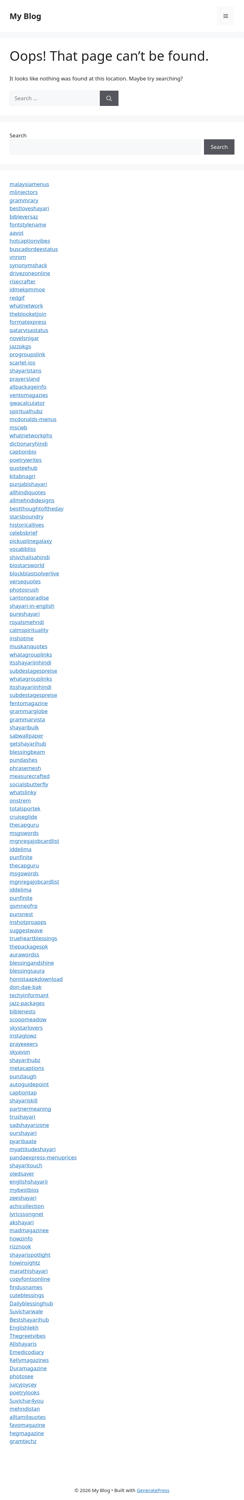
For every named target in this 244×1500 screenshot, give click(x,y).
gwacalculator (27, 402)
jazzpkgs (20, 346)
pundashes (23, 759)
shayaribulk (24, 727)
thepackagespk (29, 946)
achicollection (27, 1206)
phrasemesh (25, 768)
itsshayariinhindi (30, 662)
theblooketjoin (28, 313)
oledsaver (22, 1173)
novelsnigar (24, 338)
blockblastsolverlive (34, 573)
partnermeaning (30, 1108)
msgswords (24, 833)
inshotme (21, 638)
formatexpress (28, 321)
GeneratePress (153, 1490)
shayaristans (25, 370)
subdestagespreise (33, 670)
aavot (17, 232)
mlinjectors (24, 192)
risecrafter (23, 281)
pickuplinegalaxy (31, 541)
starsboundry (27, 516)
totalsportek (25, 808)
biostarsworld (27, 565)
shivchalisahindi (30, 557)
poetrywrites (26, 459)
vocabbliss (23, 548)
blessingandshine (32, 962)
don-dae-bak (26, 986)
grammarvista (27, 719)
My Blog (25, 15)
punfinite (21, 857)
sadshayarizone (29, 1124)
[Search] (109, 98)
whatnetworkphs (31, 435)
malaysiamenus (29, 184)
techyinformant (29, 995)
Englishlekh (24, 1327)
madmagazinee (29, 1230)
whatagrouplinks (31, 654)
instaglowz (23, 1035)
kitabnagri (23, 476)
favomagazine (27, 1424)
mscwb (18, 427)
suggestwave (26, 930)
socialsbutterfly (29, 784)
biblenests (23, 1011)
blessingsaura (27, 970)
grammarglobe (29, 711)
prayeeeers (24, 1043)
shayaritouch (26, 1165)
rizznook (20, 1246)
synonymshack (28, 265)
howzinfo (21, 1238)
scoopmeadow (28, 1019)
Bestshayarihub (29, 1319)
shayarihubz (25, 1060)
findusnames (26, 1287)
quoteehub (23, 467)
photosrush (24, 589)
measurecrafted (30, 776)
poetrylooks (24, 1392)
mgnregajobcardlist (34, 840)
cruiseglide (23, 816)
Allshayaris (23, 1343)
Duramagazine (28, 1368)
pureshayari (25, 613)
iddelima (20, 849)
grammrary (24, 200)
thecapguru (24, 824)
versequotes (25, 581)
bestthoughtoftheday (37, 508)
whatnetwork (26, 305)
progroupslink (27, 354)
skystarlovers (26, 1027)
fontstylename (28, 224)
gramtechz (23, 1441)
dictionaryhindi (29, 443)
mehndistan (25, 1408)
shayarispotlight (30, 1254)
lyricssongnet (26, 1214)
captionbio (23, 451)
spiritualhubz (26, 411)
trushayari (22, 1116)
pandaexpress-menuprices (43, 1157)
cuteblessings (27, 1295)
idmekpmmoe (27, 289)
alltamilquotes (28, 1416)
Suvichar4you (27, 1400)
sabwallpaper (27, 735)
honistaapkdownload (36, 979)
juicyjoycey (23, 1384)
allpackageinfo (28, 386)
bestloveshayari (29, 208)
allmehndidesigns (32, 500)
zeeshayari (23, 1197)
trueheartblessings (33, 938)
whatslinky (23, 792)
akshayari (22, 1222)
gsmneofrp (23, 905)
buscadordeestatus (34, 249)
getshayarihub (28, 743)
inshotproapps (28, 922)
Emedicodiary (27, 1352)
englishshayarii (29, 1181)
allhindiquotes (28, 492)
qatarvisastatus (29, 330)
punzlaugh (23, 1076)
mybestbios (24, 1189)
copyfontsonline (30, 1278)
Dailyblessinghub (31, 1303)
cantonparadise (29, 597)
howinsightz (25, 1262)
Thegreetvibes (27, 1335)
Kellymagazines (29, 1360)
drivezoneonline (30, 273)
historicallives (27, 524)
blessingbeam (27, 751)
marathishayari (29, 1270)
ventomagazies (29, 395)
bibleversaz (24, 216)
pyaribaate (23, 1141)
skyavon (20, 1051)
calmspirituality (29, 630)
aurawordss (24, 954)
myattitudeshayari (33, 1149)
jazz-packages (27, 1003)
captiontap (23, 1092)
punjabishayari (28, 484)
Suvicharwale (26, 1311)
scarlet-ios (22, 362)
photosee (21, 1376)
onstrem (20, 800)
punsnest (21, 914)
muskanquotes (28, 646)
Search (18, 135)
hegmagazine (27, 1433)
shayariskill (23, 1100)
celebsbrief (23, 532)
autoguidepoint (29, 1084)
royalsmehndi (27, 622)
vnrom (18, 256)
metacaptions (27, 1068)
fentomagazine (29, 703)
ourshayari (23, 1132)
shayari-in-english (32, 605)
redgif (17, 297)
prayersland (25, 378)
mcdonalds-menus (33, 419)
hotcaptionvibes (30, 240)
